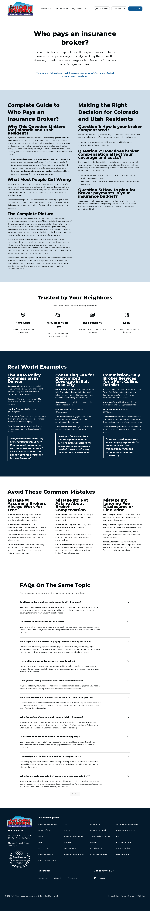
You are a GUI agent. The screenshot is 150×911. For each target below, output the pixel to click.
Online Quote (135, 9)
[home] (20, 9)
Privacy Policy (113, 896)
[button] (46, 8)
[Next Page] (75, 794)
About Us (57, 878)
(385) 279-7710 (119, 9)
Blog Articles (43, 878)
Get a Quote (72, 878)
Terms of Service (127, 896)
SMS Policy (140, 896)
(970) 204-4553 (101, 9)
